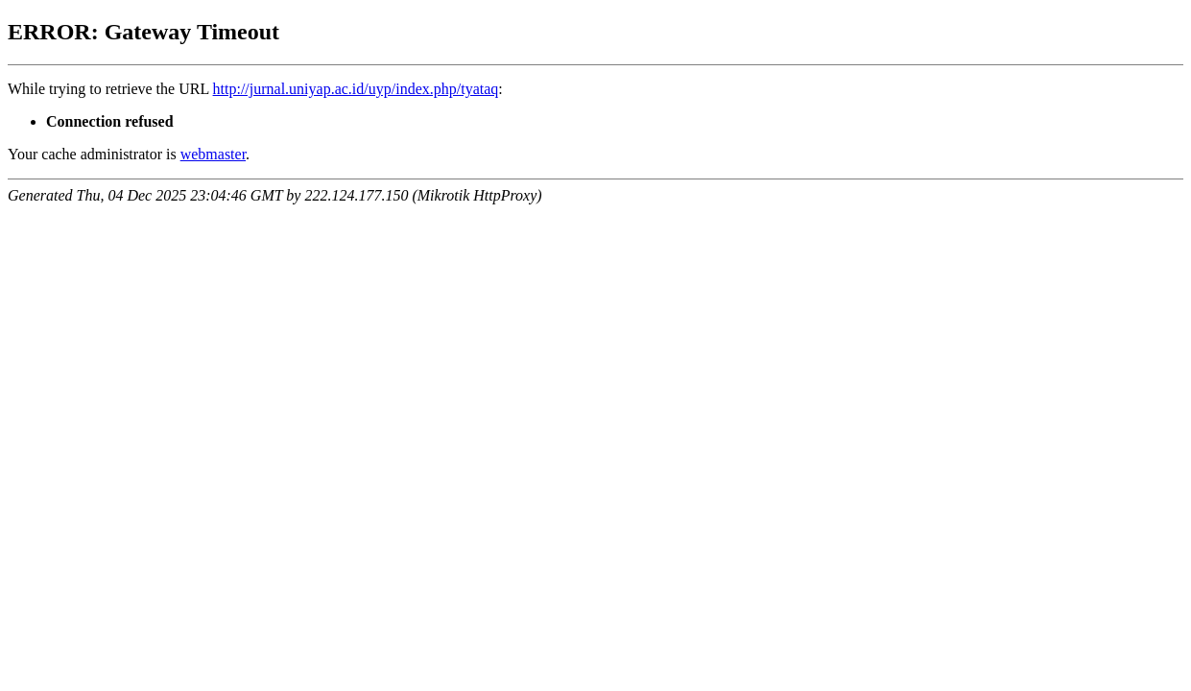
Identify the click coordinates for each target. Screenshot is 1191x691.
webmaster (213, 154)
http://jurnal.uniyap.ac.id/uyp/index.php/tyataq (356, 89)
